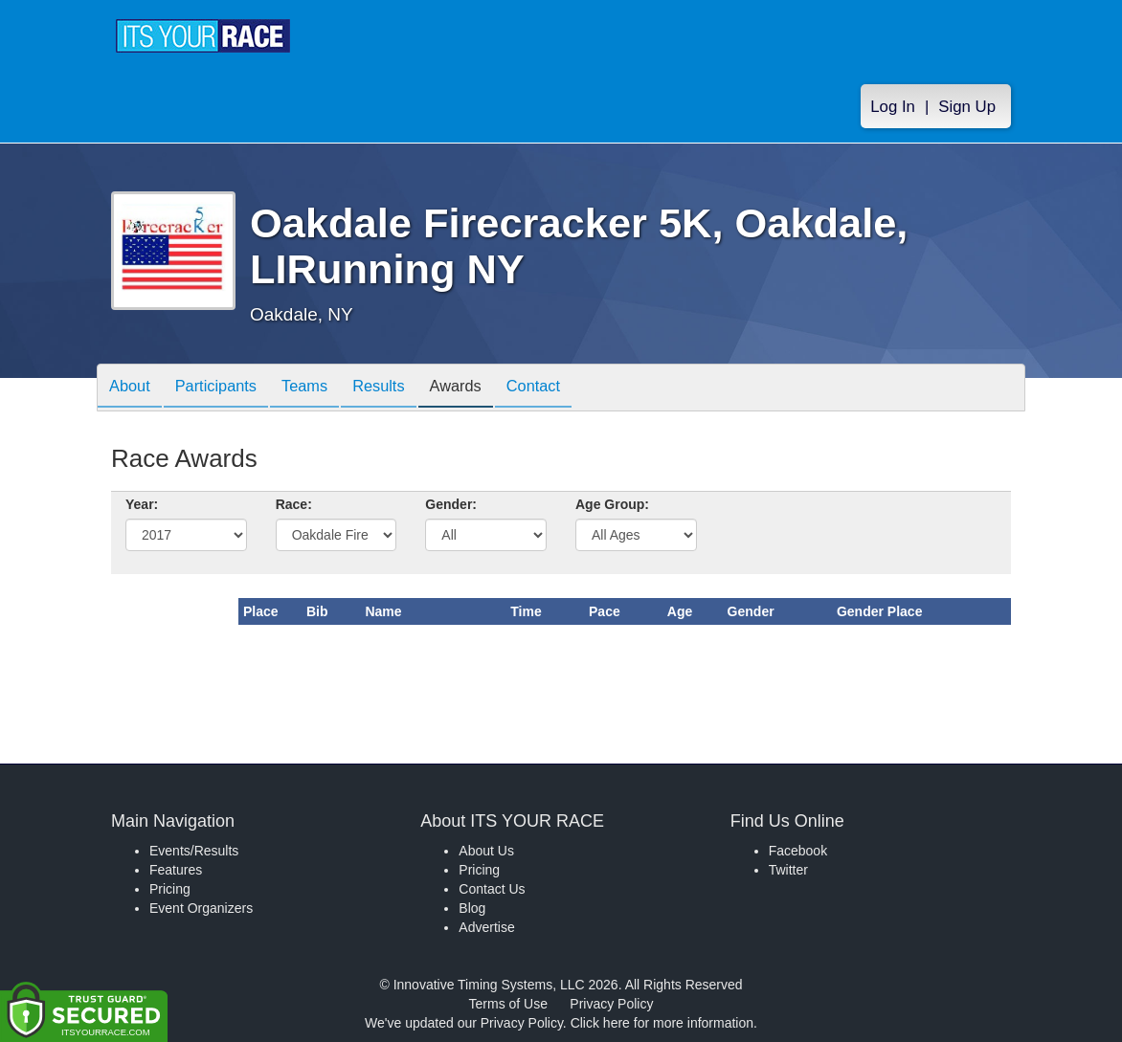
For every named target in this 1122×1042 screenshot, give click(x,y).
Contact (573, 389)
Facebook (798, 850)
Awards (488, 389)
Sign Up (967, 107)
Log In (892, 107)
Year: (141, 504)
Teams (323, 389)
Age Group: (612, 504)
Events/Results (193, 850)
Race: (294, 504)
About (133, 389)
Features (175, 869)
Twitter (788, 869)
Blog (472, 908)
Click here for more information (662, 1023)
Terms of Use (508, 1003)
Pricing (170, 889)
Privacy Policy (611, 1003)
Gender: (451, 504)
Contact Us (492, 889)
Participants (227, 389)
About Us (486, 850)
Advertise (486, 927)
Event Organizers (201, 908)
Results (404, 389)
